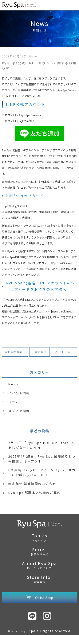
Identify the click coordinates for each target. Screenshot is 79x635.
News (13, 384)
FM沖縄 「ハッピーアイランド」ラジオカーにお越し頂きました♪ (42, 472)
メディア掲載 (18, 411)
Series (39, 551)
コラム (13, 402)
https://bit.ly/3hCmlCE (14, 206)
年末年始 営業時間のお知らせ (32, 483)
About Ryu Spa (39, 565)
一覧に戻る (39, 352)
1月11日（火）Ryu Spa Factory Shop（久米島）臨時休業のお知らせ (65, 352)
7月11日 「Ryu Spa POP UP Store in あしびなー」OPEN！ (41, 445)
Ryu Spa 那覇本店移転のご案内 (34, 492)
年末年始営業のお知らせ (16, 352)
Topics (39, 537)
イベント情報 (19, 393)
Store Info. (39, 579)
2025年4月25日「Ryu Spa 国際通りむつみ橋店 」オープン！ (41, 458)
